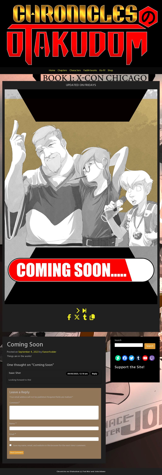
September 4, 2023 (28, 352)
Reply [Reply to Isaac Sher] (94, 374)
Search (118, 340)
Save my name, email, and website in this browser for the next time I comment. (49, 445)
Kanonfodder (49, 352)
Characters (75, 71)
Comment (14, 402)
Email (11, 434)
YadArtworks (90, 71)
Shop (110, 71)
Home (52, 71)
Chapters (62, 71)
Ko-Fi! (102, 71)
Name (12, 423)
